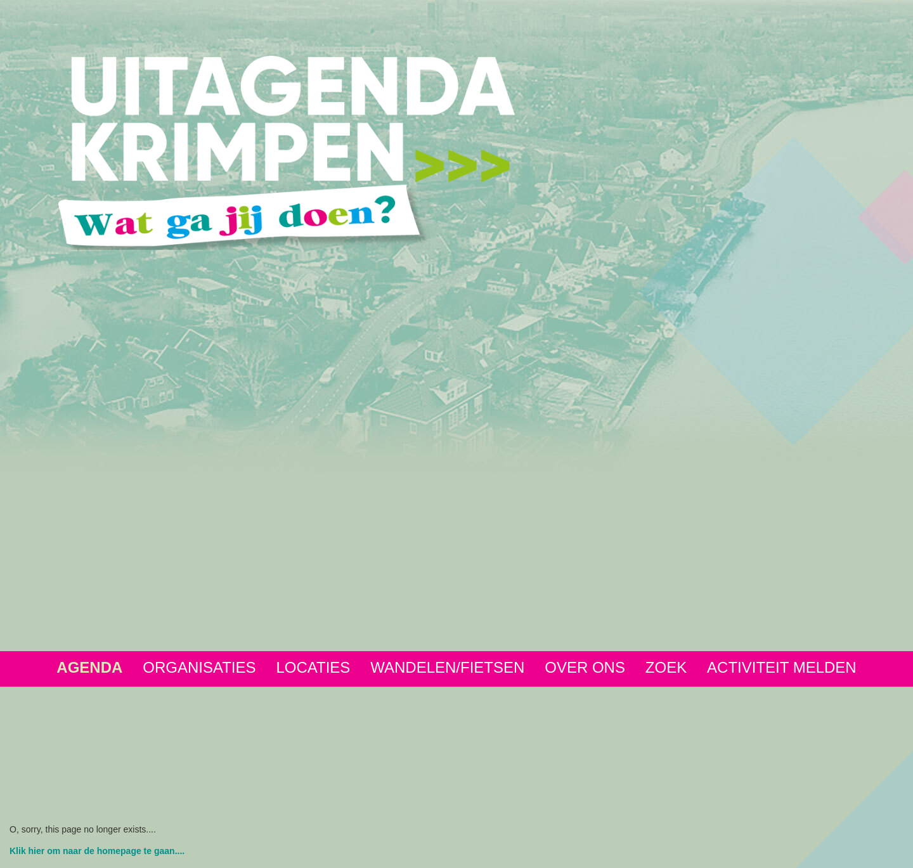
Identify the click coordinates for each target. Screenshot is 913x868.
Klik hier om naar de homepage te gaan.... (97, 851)
